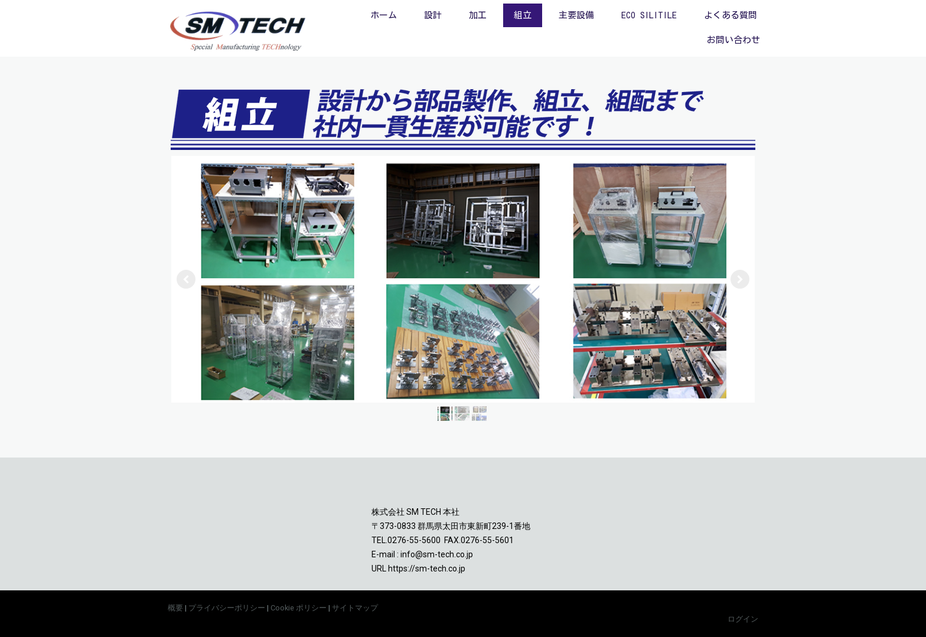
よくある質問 (730, 15)
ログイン (743, 619)
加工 (478, 15)
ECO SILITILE (649, 15)
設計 (433, 15)
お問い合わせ (733, 39)
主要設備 (576, 15)
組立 (523, 15)
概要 (175, 607)
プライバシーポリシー (226, 607)
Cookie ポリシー (298, 607)
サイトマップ (355, 607)
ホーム (383, 15)
